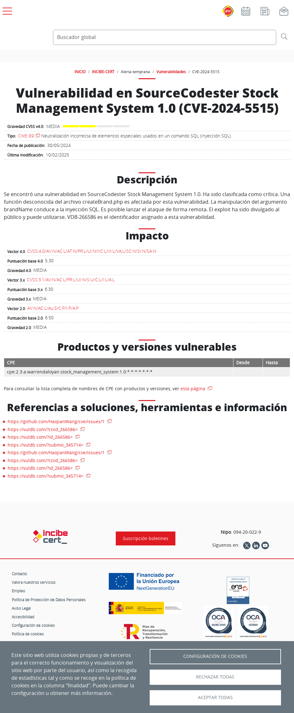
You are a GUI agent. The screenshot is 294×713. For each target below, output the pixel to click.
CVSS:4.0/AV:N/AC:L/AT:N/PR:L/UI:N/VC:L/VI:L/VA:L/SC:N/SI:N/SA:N (91, 251)
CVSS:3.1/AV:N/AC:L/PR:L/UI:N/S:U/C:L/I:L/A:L (70, 280)
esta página (193, 388)
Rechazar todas (215, 677)
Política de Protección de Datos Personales (49, 599)
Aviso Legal (21, 608)
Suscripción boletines (145, 538)
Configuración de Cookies (215, 656)
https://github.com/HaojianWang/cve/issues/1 (57, 421)
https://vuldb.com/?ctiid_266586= (43, 429)
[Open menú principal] (6, 9)
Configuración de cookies (33, 625)
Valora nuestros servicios (34, 582)
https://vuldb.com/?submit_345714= (46, 445)
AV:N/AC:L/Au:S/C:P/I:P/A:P (53, 308)
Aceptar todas (215, 697)
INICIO (80, 71)
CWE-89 (26, 136)
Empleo (18, 590)
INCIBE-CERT (103, 71)
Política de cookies (28, 633)
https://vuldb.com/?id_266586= (41, 437)
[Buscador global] (165, 37)
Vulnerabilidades (171, 71)
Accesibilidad (23, 616)
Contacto (19, 573)
